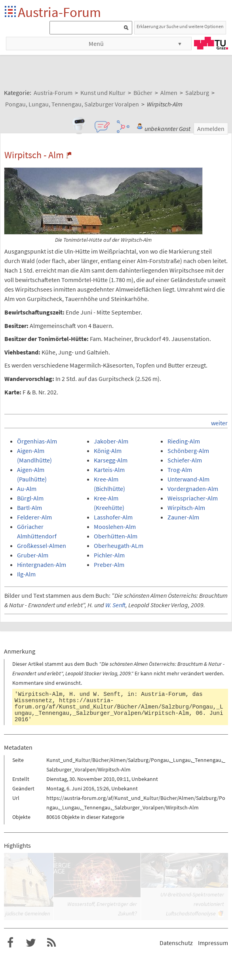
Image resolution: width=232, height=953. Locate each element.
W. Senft (115, 605)
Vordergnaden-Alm (192, 489)
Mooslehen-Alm (115, 526)
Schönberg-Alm (188, 451)
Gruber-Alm (32, 555)
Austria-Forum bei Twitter (31, 942)
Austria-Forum (59, 12)
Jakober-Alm (111, 441)
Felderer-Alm (34, 517)
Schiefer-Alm (184, 460)
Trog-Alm (179, 470)
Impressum (213, 943)
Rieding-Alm (183, 441)
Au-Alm (26, 489)
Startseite (11, 12)
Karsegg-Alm (110, 460)
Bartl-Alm (29, 508)
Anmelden (210, 129)
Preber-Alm (109, 564)
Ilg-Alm (26, 574)
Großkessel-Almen (41, 545)
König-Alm (108, 451)
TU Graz (211, 43)
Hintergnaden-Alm (41, 564)
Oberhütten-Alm (115, 536)
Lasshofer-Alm (113, 517)
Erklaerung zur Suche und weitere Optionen (180, 26)
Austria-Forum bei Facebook (10, 942)
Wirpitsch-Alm (186, 508)
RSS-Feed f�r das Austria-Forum (51, 942)
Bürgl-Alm (30, 498)
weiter (219, 423)
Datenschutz (176, 943)
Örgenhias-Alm (37, 441)
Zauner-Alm (183, 517)
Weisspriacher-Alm (192, 498)
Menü (96, 43)
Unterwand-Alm (188, 479)
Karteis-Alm (109, 470)
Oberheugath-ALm (118, 545)
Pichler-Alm (109, 555)
